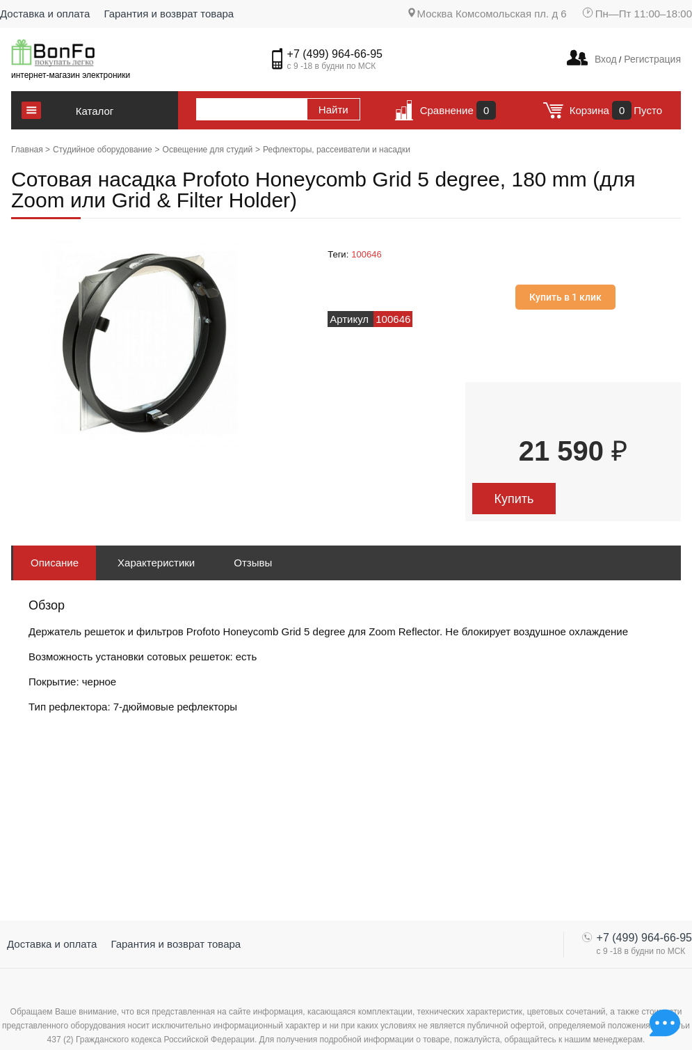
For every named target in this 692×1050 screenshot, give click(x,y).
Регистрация (651, 59)
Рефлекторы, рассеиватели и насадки (336, 149)
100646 (366, 254)
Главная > (30, 149)
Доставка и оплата (45, 13)
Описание (55, 562)
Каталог (95, 111)
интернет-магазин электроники (70, 75)
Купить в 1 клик (565, 297)
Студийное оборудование (102, 149)
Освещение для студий (207, 149)
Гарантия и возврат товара (169, 13)
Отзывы (253, 562)
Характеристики (156, 562)
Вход (606, 59)
